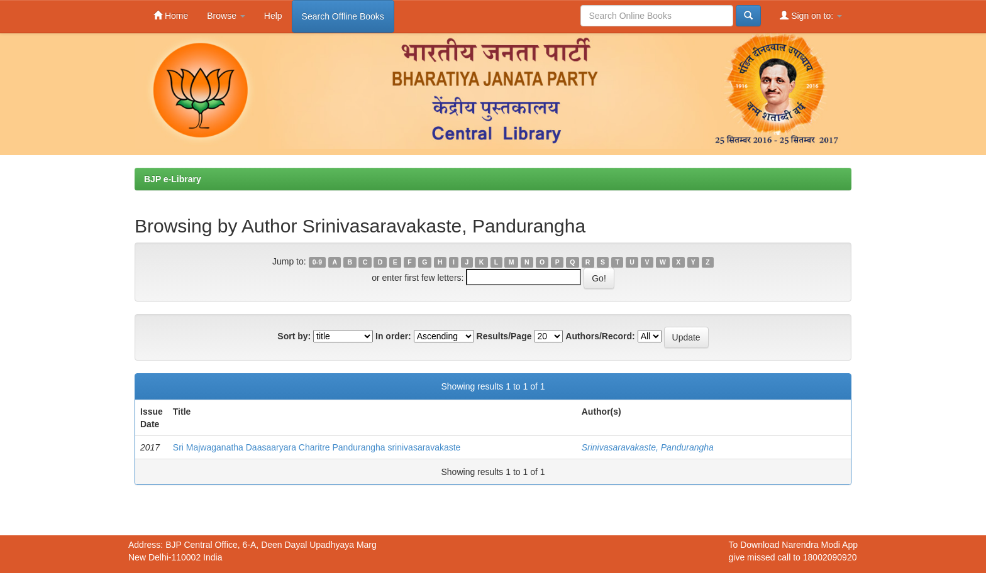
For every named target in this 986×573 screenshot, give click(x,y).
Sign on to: (811, 15)
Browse (226, 16)
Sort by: (294, 336)
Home (170, 15)
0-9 (317, 262)
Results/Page (504, 336)
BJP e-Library (172, 179)
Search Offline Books (343, 16)
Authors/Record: (599, 336)
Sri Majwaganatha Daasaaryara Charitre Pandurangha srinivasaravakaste (317, 447)
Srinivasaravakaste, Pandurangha (648, 447)
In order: (393, 336)
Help (273, 16)
